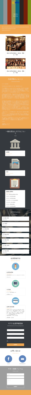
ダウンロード (8, 155)
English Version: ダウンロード (6, 30)
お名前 (8, 375)
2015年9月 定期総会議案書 (10, 204)
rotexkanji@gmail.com (22, 364)
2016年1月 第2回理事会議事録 (11, 198)
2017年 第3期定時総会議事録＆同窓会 (12, 194)
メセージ (9, 380)
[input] (15, 331)
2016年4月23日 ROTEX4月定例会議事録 (12, 200)
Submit (15, 345)
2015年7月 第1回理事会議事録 (11, 206)
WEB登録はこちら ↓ (10, 294)
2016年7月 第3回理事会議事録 (11, 196)
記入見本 (12, 318)
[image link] (8, 359)
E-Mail (8, 377)
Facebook (8, 364)
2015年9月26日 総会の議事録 (10, 202)
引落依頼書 (8, 318)
